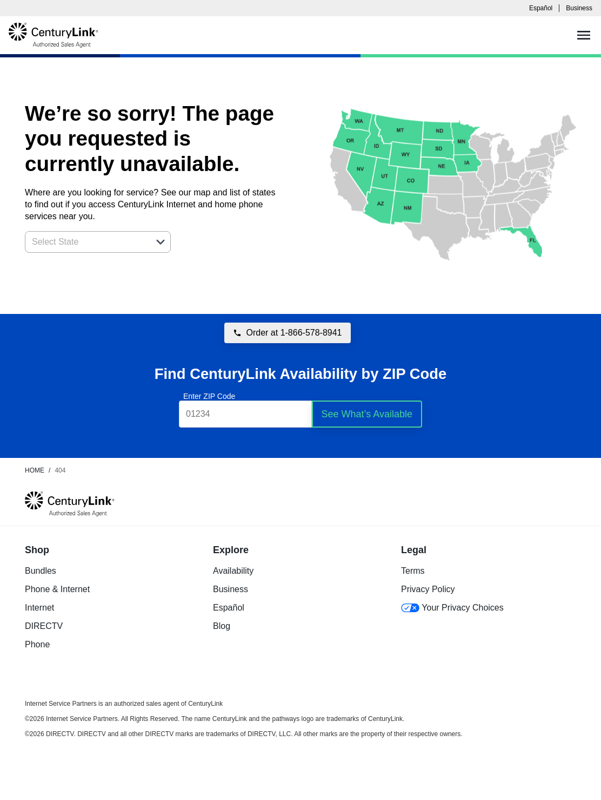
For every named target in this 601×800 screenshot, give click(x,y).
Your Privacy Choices (452, 607)
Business (579, 8)
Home (34, 470)
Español (540, 8)
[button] (160, 242)
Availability (233, 570)
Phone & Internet (57, 589)
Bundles (40, 570)
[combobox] (85, 242)
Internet (39, 607)
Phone (37, 644)
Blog (221, 626)
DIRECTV (44, 626)
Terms (413, 570)
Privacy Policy (428, 589)
